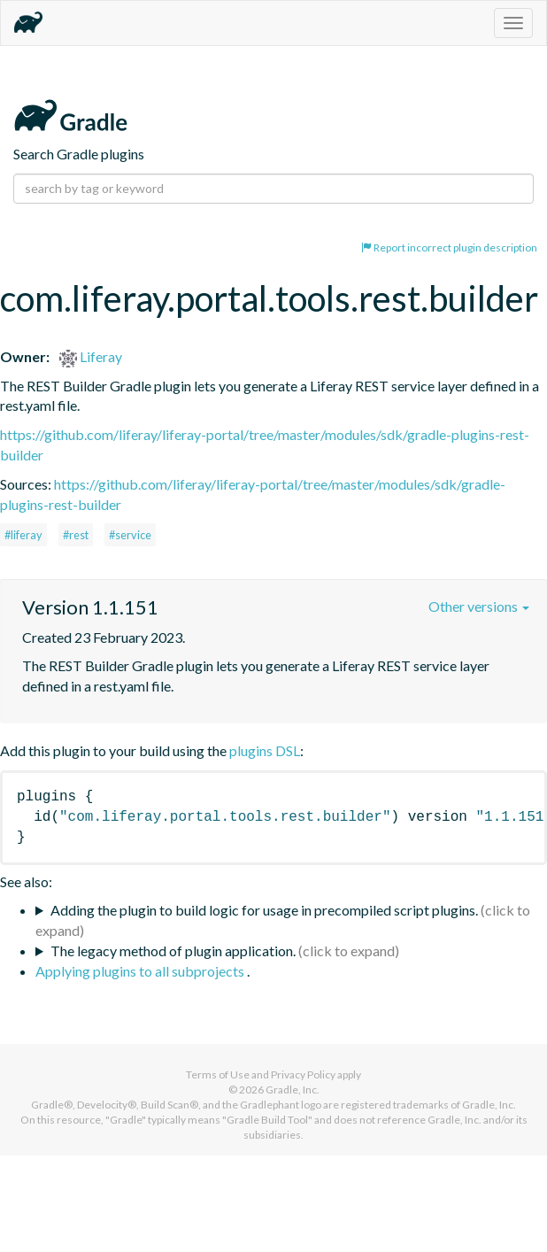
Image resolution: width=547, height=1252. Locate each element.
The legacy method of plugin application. (173, 950)
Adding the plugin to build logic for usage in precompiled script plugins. (264, 909)
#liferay (23, 535)
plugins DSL (264, 750)
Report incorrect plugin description (449, 247)
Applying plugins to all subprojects (141, 970)
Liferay (90, 356)
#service (130, 535)
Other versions (478, 606)
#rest (76, 535)
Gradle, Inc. (293, 1089)
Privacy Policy (303, 1074)
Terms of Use (218, 1074)
